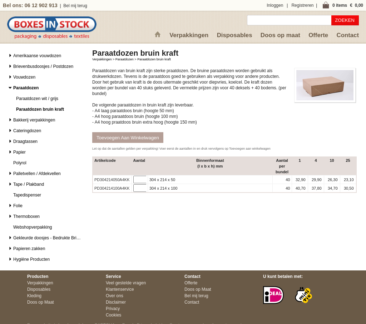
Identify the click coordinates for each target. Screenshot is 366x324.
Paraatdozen (124, 59)
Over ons (114, 295)
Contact (348, 35)
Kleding (34, 295)
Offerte (318, 35)
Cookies (113, 315)
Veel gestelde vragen (126, 282)
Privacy (113, 308)
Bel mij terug (75, 5)
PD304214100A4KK (111, 188)
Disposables (234, 35)
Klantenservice (120, 289)
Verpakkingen (188, 35)
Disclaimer (116, 302)
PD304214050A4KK (111, 180)
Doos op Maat (40, 302)
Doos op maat (280, 35)
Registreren (302, 5)
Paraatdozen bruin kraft (154, 59)
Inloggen (275, 5)
